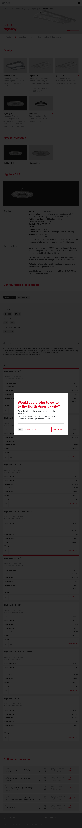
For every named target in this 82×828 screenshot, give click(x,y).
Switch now (58, 429)
